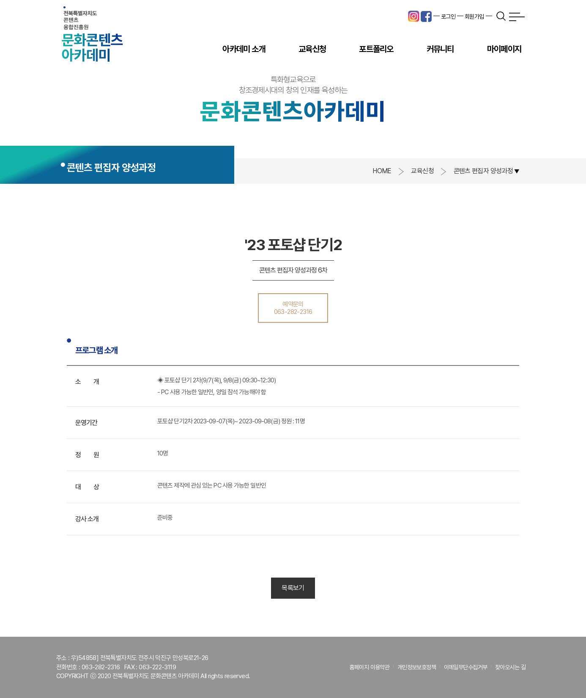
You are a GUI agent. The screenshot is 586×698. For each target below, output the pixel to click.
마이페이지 (504, 49)
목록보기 (293, 588)
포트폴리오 (376, 49)
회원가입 (474, 16)
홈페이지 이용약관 (369, 667)
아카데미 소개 (243, 49)
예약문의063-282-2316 (293, 308)
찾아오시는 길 (510, 667)
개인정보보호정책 (416, 667)
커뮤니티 (440, 49)
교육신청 (312, 49)
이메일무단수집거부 (465, 667)
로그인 (448, 16)
